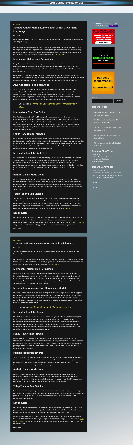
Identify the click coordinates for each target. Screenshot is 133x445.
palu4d (94, 182)
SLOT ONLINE (16, 24)
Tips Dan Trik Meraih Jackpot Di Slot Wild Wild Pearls (43, 243)
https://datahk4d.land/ (99, 156)
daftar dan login (107, 173)
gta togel (67, 208)
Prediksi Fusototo (98, 161)
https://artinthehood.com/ (101, 159)
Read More (18, 229)
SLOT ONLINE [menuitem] (59, 54)
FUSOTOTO (96, 154)
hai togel (95, 187)
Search (94, 97)
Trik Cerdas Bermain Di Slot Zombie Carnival (50, 307)
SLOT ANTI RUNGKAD (76, 222)
